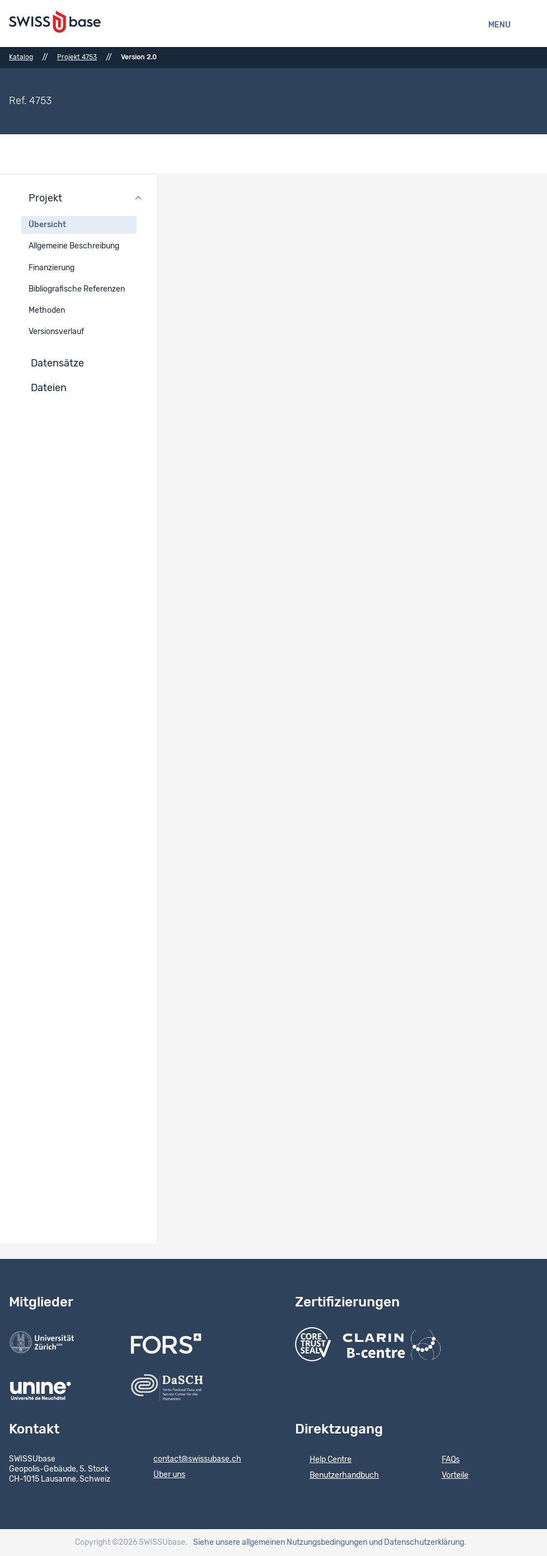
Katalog (21, 57)
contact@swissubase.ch (190, 1459)
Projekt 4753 (77, 57)
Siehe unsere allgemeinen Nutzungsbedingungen (280, 1542)
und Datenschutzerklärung (416, 1542)
